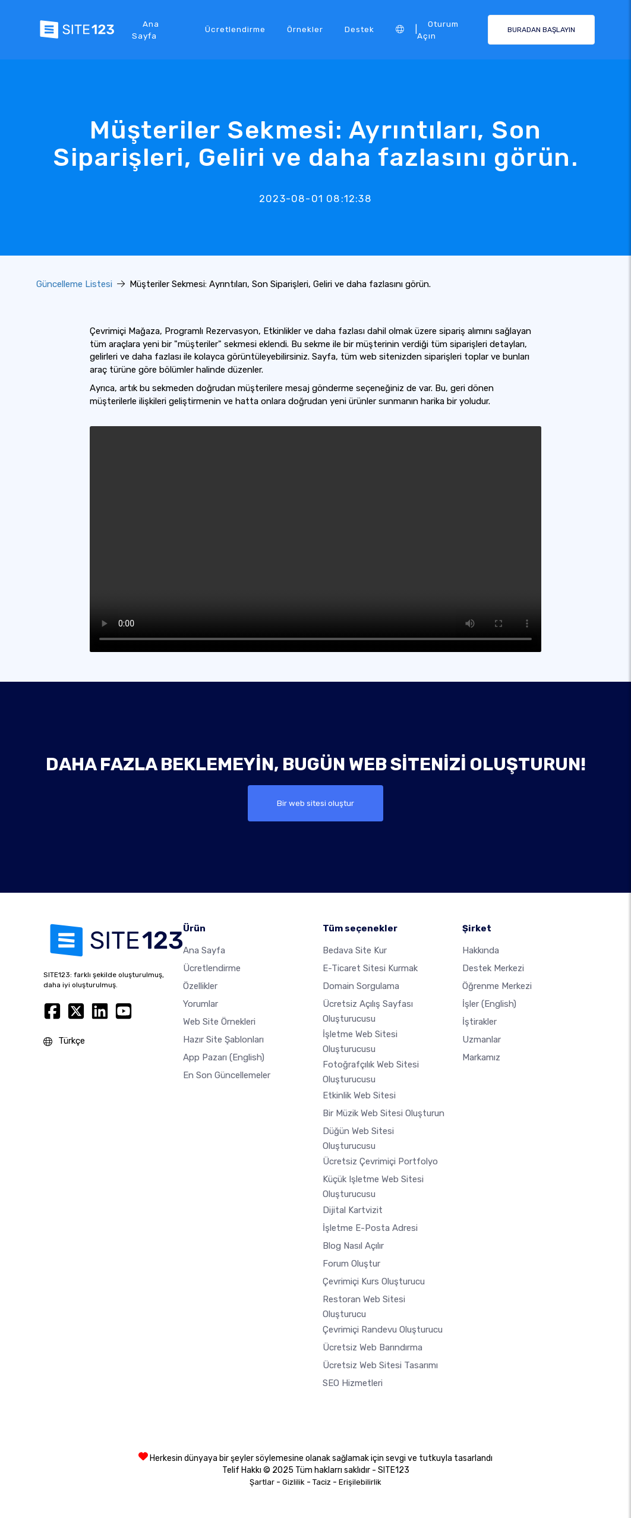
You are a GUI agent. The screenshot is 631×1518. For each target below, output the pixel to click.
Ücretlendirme (235, 29)
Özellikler (200, 986)
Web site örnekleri (219, 1021)
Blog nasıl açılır (353, 1245)
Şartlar (262, 1482)
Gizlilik (293, 1482)
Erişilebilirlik (360, 1482)
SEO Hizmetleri (353, 1383)
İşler (489, 1004)
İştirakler (479, 1021)
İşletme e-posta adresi (370, 1228)
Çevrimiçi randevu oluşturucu (383, 1329)
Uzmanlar (481, 1039)
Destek (359, 29)
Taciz (322, 1482)
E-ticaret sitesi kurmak (370, 968)
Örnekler (305, 29)
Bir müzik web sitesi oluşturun (383, 1113)
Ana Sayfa (145, 29)
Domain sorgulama (361, 986)
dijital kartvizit (353, 1210)
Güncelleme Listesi (74, 284)
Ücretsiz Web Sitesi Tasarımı (380, 1365)
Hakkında (480, 950)
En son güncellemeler (226, 1075)
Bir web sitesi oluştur (315, 803)
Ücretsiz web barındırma (372, 1347)
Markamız (481, 1057)
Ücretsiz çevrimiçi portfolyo (380, 1161)
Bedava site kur (355, 950)
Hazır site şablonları (223, 1039)
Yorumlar (200, 1004)
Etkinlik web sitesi (359, 1095)
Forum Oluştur (351, 1263)
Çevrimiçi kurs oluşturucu (374, 1281)
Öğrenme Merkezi (497, 986)
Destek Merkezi (493, 968)
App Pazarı (223, 1057)
